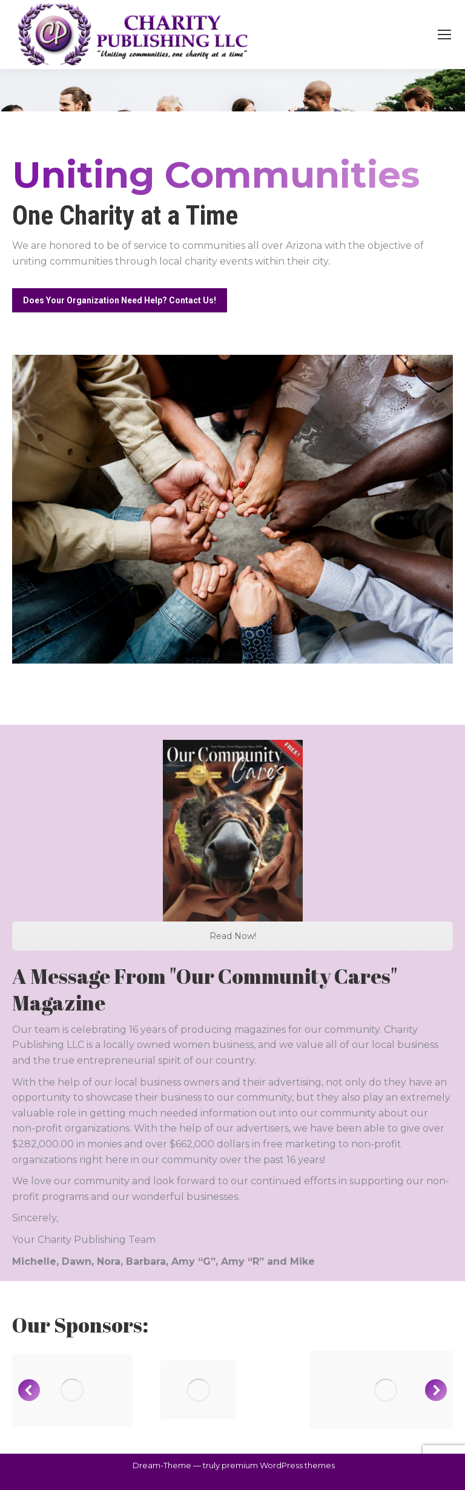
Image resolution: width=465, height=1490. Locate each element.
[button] (29, 1390)
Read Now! (232, 936)
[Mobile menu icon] (444, 34)
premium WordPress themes (278, 1465)
